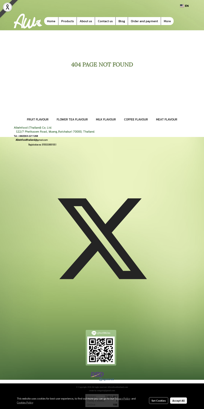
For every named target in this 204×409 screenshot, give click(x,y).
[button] (179, 21)
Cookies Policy (25, 402)
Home (51, 21)
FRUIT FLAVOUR (38, 119)
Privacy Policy (122, 398)
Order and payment (144, 21)
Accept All (178, 400)
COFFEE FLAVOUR (136, 119)
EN (184, 6)
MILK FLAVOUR (106, 119)
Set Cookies (158, 400)
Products (67, 21)
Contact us (105, 21)
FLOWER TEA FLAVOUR (72, 119)
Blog (121, 21)
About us (86, 21)
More (167, 21)
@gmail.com (31, 139)
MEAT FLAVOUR (166, 119)
